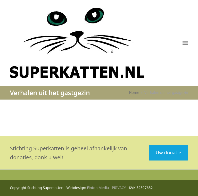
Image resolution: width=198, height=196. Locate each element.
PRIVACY (119, 187)
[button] (185, 43)
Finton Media (98, 187)
